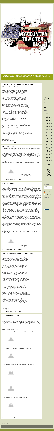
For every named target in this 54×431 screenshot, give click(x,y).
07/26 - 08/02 (48, 138)
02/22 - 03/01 (48, 156)
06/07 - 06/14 (48, 142)
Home (21, 421)
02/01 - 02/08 (48, 159)
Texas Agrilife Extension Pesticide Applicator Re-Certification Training (17, 84)
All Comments (47, 188)
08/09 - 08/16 (48, 136)
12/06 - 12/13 (48, 119)
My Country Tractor (48, 194)
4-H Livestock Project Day (8, 146)
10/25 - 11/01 (48, 126)
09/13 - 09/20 (48, 132)
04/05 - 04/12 (48, 151)
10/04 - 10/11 (48, 129)
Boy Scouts (46, 97)
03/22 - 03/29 (48, 153)
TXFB (45, 102)
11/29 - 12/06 (48, 120)
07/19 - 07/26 (48, 139)
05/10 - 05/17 (48, 145)
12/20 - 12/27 (48, 117)
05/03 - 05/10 (48, 147)
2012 (46, 111)
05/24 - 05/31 (48, 144)
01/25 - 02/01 (48, 160)
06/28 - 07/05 (48, 141)
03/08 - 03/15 (48, 154)
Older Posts (38, 421)
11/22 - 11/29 (48, 122)
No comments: (19, 142)
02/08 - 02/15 (48, 157)
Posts (46, 186)
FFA (44, 106)
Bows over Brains (48, 192)
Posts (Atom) (9, 423)
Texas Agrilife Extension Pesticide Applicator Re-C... (48, 163)
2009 (46, 116)
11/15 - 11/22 (48, 123)
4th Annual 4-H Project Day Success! (10, 315)
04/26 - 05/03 (48, 148)
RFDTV (45, 107)
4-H (44, 103)
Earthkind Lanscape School (8, 183)
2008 (46, 181)
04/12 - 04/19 (48, 150)
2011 (46, 113)
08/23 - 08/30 (48, 135)
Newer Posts (5, 421)
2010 (46, 114)
